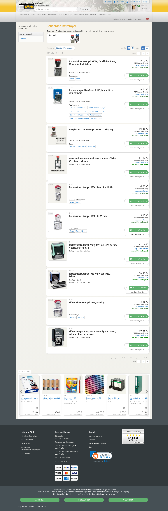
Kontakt (92, 440)
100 (147, 48)
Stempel (23, 39)
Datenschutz (38, 506)
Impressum (22, 506)
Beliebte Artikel (24, 371)
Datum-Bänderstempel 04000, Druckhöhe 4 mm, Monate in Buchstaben (92, 63)
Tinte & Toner (24, 14)
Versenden (103, 14)
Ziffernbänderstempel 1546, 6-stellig (86, 302)
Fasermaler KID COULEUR (72, 400)
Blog (90, 447)
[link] (101, 457)
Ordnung (68, 14)
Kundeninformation (29, 436)
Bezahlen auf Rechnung (64, 442)
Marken (117, 19)
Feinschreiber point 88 (51, 399)
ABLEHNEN (39, 500)
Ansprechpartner (95, 436)
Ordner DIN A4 (115, 400)
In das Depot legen (137, 80)
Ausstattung (52, 14)
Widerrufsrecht (27, 440)
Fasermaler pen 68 (93, 400)
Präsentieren (41, 14)
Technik (61, 14)
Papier (33, 14)
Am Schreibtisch (91, 14)
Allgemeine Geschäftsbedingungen (30, 448)
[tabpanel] (84, 394)
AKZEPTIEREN (128, 500)
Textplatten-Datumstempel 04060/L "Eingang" (91, 129)
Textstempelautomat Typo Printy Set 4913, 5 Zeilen (90, 275)
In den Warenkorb (138, 75)
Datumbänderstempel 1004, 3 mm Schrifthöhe (91, 187)
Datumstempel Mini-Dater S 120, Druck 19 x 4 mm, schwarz (91, 92)
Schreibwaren (79, 14)
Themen (130, 19)
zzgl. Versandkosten (141, 65)
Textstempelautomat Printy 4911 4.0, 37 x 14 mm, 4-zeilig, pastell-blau (93, 246)
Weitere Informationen (97, 443)
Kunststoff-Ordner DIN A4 (139, 400)
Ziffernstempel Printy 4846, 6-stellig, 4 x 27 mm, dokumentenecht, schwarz (92, 333)
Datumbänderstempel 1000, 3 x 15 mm (88, 216)
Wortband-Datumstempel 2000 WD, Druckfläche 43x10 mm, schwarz (92, 160)
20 (143, 48)
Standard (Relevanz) (65, 48)
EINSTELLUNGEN (83, 500)
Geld (110, 14)
